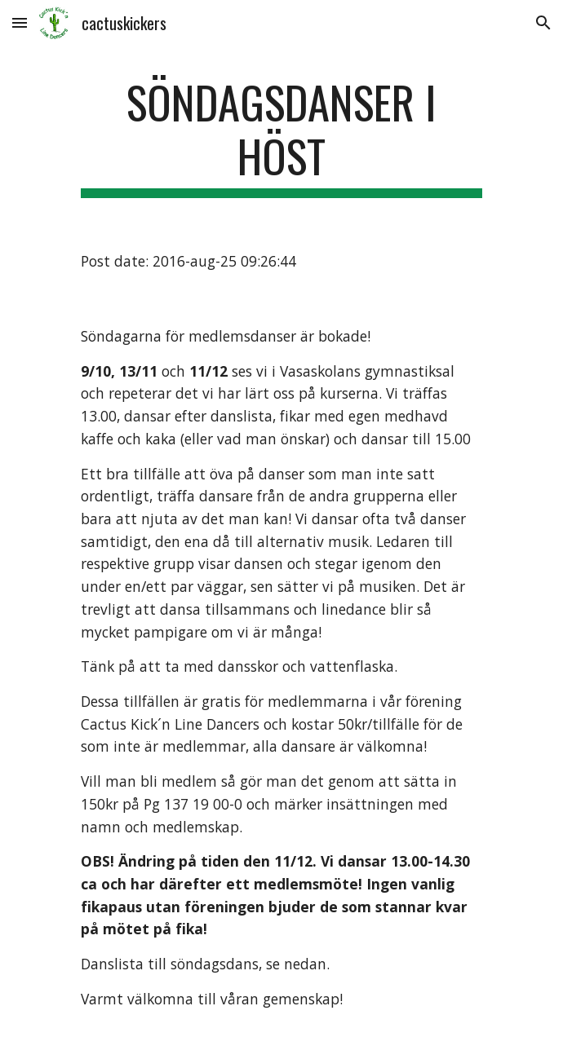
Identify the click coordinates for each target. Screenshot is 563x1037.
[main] (281, 136)
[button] (19, 22)
